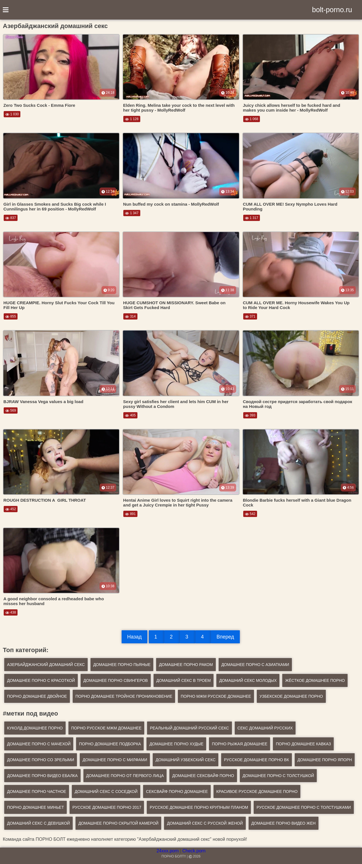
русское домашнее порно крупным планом (199, 807)
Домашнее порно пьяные (122, 664)
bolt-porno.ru (332, 10)
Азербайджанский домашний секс (46, 664)
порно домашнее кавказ (303, 744)
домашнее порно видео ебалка (42, 775)
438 (10, 612)
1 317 (251, 218)
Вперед (225, 637)
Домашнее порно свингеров (115, 680)
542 (250, 514)
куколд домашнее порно (35, 728)
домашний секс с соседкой (106, 791)
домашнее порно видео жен (283, 823)
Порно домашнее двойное (37, 696)
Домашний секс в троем (183, 680)
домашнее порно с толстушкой (278, 775)
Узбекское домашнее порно (291, 696)
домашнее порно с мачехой (38, 744)
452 (10, 509)
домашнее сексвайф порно (203, 775)
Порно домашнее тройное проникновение (124, 696)
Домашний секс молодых (248, 680)
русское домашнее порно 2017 (106, 807)
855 (10, 316)
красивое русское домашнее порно (257, 791)
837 (10, 218)
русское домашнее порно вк (256, 759)
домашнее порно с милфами (115, 759)
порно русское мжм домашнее (106, 728)
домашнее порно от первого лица (125, 775)
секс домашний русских (265, 728)
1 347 (131, 213)
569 (10, 410)
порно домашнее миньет (35, 807)
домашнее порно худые (176, 744)
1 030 (12, 114)
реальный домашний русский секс (189, 728)
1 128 (131, 119)
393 (250, 415)
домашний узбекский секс (186, 759)
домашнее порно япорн (325, 759)
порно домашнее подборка (110, 744)
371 (250, 316)
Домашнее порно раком (186, 664)
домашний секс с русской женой (205, 823)
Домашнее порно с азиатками (255, 664)
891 (130, 514)
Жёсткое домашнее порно (315, 680)
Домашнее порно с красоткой (41, 680)
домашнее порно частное (36, 791)
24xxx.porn (167, 850)
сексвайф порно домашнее (177, 791)
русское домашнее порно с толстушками (304, 807)
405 (130, 415)
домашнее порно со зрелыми (40, 759)
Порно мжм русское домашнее (216, 696)
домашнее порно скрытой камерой (118, 823)
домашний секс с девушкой (38, 823)
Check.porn (194, 850)
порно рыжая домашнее (239, 744)
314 (130, 316)
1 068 (251, 119)
